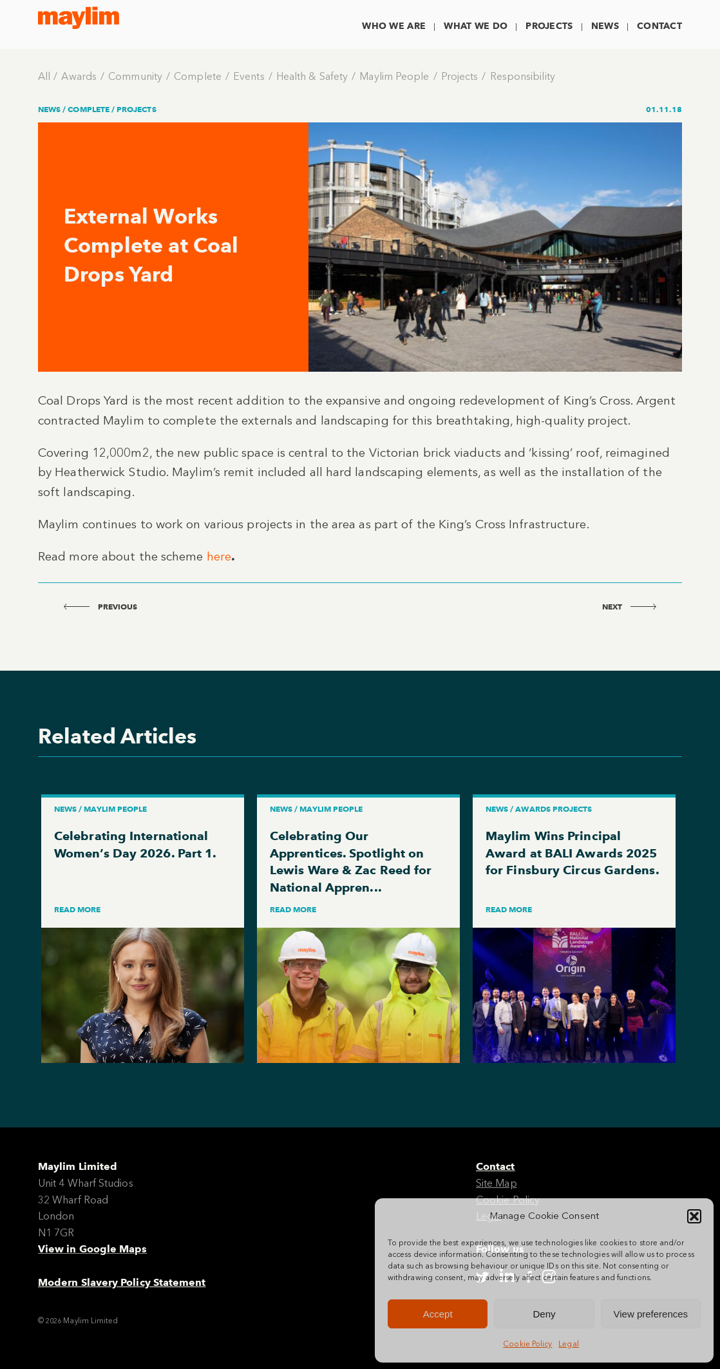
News (605, 26)
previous (101, 606)
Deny (544, 1313)
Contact (659, 26)
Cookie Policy (527, 1343)
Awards (78, 76)
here (219, 556)
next (629, 606)
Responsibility (522, 76)
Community (135, 76)
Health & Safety (312, 76)
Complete (198, 76)
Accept (438, 1313)
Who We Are (394, 26)
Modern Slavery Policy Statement (121, 1282)
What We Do (475, 26)
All (44, 76)
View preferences (651, 1313)
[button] (694, 1216)
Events (248, 76)
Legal (568, 1343)
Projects (549, 26)
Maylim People (394, 76)
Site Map (496, 1183)
